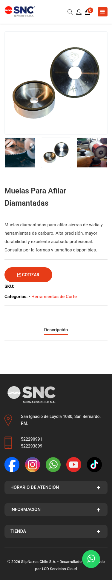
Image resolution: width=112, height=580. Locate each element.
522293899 (31, 446)
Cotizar (28, 274)
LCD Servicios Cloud (59, 569)
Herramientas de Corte (54, 296)
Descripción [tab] (56, 329)
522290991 (31, 439)
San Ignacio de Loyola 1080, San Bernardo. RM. (61, 420)
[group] (56, 83)
